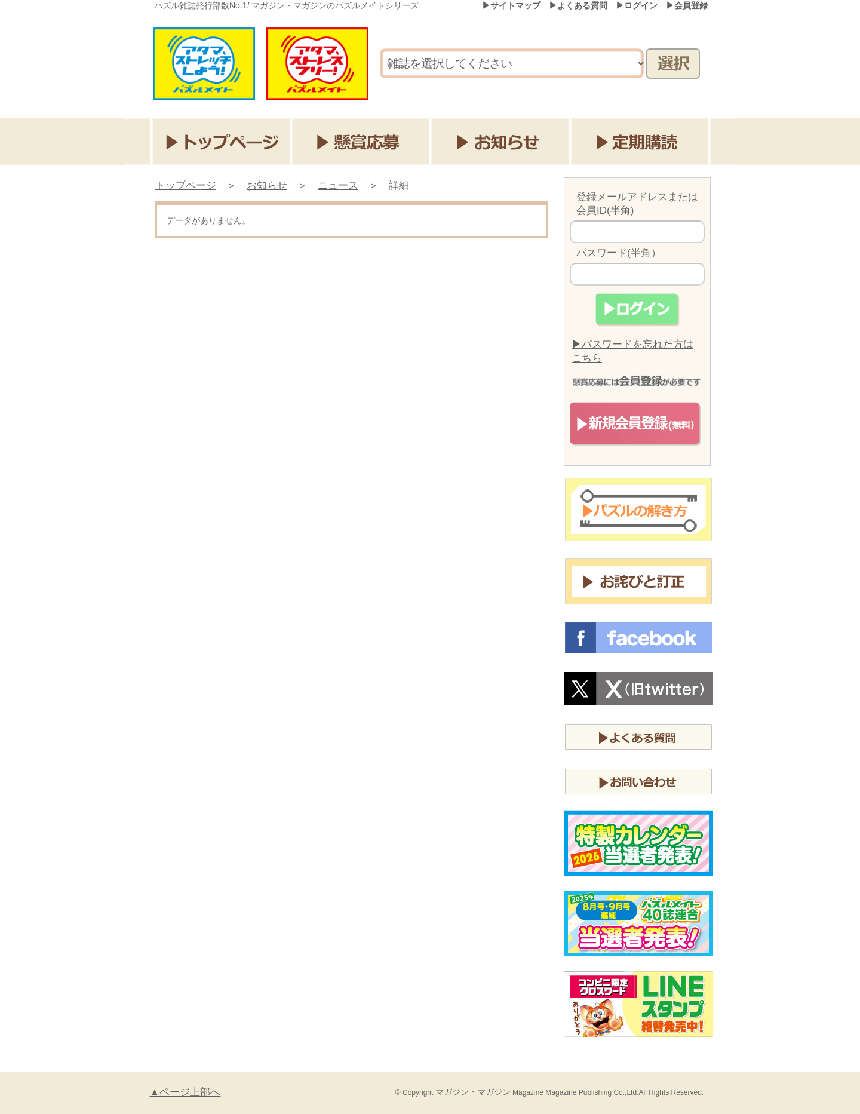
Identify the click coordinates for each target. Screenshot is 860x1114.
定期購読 (642, 141)
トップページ (221, 141)
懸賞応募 (361, 141)
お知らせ (502, 141)
